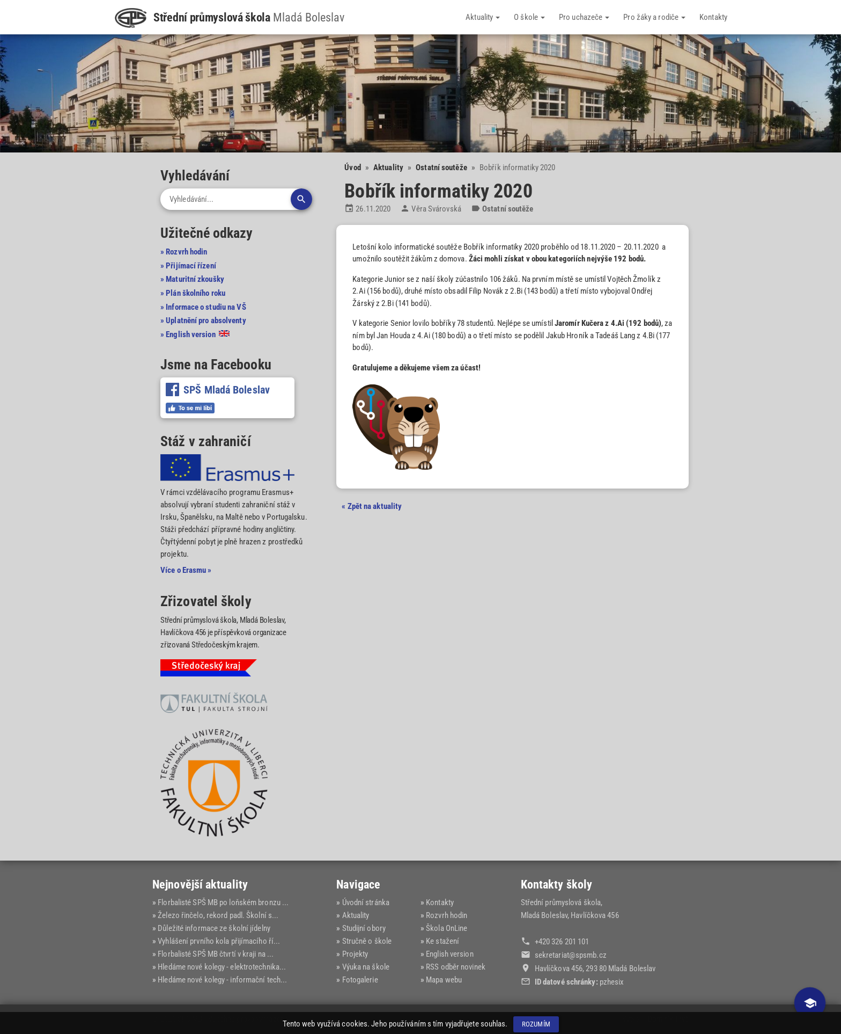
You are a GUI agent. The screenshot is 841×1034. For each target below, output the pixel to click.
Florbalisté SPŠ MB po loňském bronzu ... (223, 902)
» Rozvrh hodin (183, 252)
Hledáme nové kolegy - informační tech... (222, 980)
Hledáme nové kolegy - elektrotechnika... (222, 967)
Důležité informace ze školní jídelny (214, 928)
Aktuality (483, 17)
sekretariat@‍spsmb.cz (571, 955)
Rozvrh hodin (446, 915)
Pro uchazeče (584, 17)
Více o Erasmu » (186, 570)
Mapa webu (444, 980)
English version (450, 954)
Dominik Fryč (668, 1019)
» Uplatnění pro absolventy (203, 320)
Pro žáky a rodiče (654, 17)
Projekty (355, 954)
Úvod (352, 167)
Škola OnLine (446, 928)
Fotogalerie (360, 980)
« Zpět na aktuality (372, 506)
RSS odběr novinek (455, 967)
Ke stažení (442, 941)
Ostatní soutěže (441, 167)
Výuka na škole (365, 967)
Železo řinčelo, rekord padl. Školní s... (218, 915)
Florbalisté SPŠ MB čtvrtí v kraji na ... (216, 954)
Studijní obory (364, 928)
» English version (195, 334)
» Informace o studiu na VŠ (203, 307)
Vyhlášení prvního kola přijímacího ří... (219, 941)
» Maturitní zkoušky (192, 279)
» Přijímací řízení (188, 266)
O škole (529, 17)
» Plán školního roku (192, 293)
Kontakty (713, 17)
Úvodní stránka (365, 902)
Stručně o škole (367, 941)
